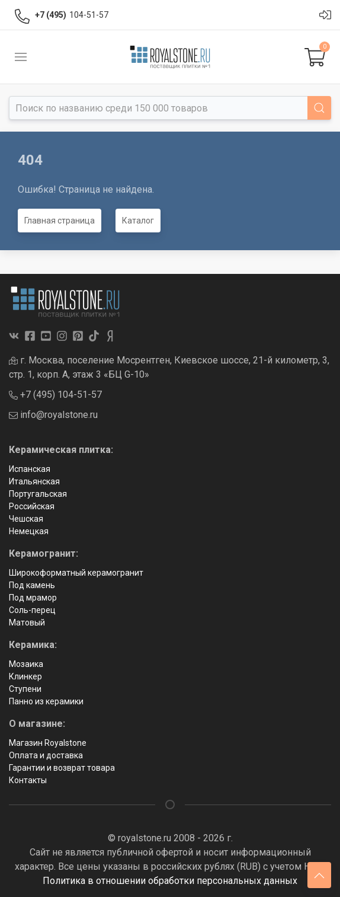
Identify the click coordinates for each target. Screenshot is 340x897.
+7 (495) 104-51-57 (55, 394)
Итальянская (34, 481)
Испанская (29, 469)
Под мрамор (33, 597)
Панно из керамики (46, 701)
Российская (31, 506)
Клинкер (25, 676)
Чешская (26, 518)
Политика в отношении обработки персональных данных (170, 880)
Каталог (138, 220)
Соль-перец (32, 610)
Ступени (25, 689)
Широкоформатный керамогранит (76, 572)
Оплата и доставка (46, 755)
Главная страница (59, 220)
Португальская (38, 494)
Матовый (27, 622)
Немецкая (29, 531)
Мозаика (26, 664)
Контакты (28, 780)
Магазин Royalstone (47, 743)
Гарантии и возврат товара (62, 767)
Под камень (32, 585)
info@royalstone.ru (53, 414)
